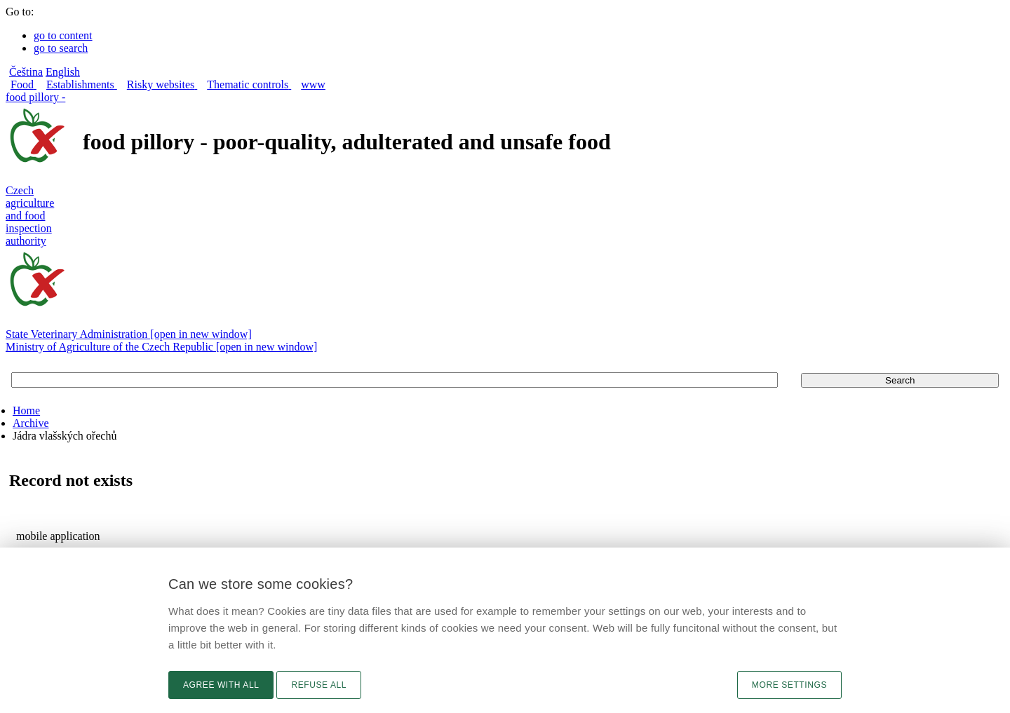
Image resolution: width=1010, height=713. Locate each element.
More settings (789, 685)
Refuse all (318, 685)
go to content (63, 35)
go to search (61, 48)
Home (26, 410)
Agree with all (221, 685)
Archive (31, 423)
